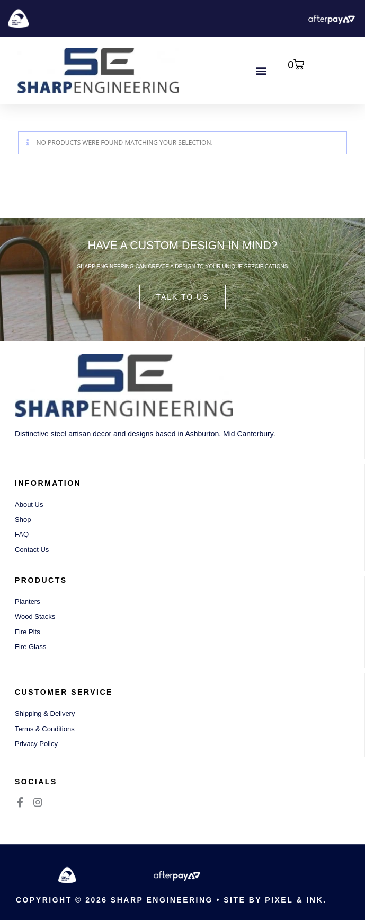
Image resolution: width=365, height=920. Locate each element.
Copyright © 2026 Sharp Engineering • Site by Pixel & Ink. (171, 900)
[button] (261, 71)
